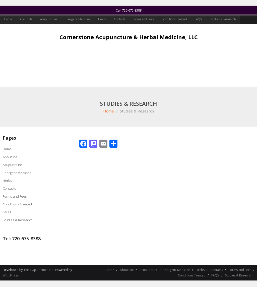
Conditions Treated (174, 19)
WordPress (11, 275)
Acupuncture (48, 19)
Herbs (102, 19)
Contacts (119, 19)
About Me (26, 19)
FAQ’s (198, 19)
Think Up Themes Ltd (38, 270)
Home (8, 19)
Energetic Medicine (78, 19)
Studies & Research (223, 19)
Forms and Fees (143, 19)
